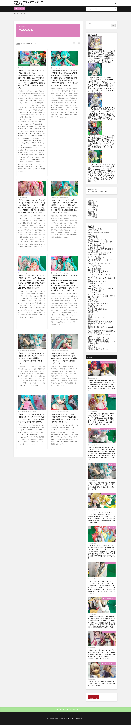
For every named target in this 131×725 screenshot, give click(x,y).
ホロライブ (92, 292)
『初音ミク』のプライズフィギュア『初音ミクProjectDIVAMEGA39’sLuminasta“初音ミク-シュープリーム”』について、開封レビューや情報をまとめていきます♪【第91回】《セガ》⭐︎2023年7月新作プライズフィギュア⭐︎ (64, 283)
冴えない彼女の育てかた (98, 309)
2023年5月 (92, 215)
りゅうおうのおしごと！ (98, 258)
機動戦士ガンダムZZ (96, 323)
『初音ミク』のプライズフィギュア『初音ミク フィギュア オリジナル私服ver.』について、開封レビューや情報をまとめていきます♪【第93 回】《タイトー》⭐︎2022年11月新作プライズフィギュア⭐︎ (64, 206)
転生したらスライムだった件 (100, 338)
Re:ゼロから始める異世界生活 (100, 232)
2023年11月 (93, 204)
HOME (17, 13)
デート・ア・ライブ (96, 283)
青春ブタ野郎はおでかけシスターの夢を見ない (101, 342)
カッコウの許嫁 (94, 269)
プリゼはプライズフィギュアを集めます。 (28, 3)
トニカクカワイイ (95, 285)
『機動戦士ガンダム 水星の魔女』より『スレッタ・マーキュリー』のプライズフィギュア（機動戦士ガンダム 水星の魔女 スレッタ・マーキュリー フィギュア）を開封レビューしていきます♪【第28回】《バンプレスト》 (101, 386)
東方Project (93, 320)
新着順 (18, 43)
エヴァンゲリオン (95, 265)
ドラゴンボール (94, 287)
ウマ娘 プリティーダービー (99, 263)
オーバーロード (94, 267)
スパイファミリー (95, 272)
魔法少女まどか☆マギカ (98, 349)
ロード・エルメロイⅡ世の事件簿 (101, 296)
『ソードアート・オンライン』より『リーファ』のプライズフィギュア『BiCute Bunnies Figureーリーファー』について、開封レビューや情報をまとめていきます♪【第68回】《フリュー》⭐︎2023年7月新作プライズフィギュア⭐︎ (101, 517)
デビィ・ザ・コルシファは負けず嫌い (101, 279)
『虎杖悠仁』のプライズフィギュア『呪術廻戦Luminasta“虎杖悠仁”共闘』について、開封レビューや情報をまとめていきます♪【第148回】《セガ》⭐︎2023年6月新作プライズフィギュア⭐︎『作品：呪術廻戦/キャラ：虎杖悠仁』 (101, 142)
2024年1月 (92, 202)
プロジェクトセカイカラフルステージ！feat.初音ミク (101, 290)
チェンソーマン (94, 276)
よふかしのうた (94, 256)
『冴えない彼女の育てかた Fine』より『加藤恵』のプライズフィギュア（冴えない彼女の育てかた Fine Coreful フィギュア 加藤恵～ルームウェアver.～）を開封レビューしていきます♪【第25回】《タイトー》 (101, 654)
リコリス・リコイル (96, 294)
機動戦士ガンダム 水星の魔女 (100, 321)
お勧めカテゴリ (30, 43)
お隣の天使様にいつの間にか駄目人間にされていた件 (101, 242)
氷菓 (90, 325)
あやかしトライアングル (98, 240)
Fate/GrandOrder (95, 229)
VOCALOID (24, 13)
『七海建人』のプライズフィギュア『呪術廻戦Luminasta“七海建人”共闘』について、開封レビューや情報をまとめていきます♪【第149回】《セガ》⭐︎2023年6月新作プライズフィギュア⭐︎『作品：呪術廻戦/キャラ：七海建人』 (101, 114)
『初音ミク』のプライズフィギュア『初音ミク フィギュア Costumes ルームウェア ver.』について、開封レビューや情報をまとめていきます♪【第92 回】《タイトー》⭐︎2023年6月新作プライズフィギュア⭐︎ (31, 282)
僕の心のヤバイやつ (96, 305)
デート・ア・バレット (97, 281)
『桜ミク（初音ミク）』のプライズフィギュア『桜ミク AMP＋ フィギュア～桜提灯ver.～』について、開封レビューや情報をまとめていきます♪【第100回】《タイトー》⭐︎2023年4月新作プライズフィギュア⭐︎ (31, 206)
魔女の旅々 (92, 347)
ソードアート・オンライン (99, 274)
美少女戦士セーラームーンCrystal (99, 335)
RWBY (90, 234)
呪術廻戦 (91, 312)
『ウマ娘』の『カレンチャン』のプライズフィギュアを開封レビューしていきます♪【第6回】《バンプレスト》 (102, 683)
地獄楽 (91, 314)
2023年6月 (92, 213)
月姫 (90, 316)
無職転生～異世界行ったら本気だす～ (101, 328)
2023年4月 (92, 216)
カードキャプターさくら (98, 271)
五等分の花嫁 (93, 301)
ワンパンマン (93, 298)
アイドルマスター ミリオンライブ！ (101, 261)
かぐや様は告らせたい (97, 245)
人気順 (23, 43)
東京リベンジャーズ (96, 318)
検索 (89, 23)
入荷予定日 (92, 307)
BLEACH (91, 227)
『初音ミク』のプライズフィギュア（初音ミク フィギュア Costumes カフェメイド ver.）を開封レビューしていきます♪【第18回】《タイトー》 (31, 358)
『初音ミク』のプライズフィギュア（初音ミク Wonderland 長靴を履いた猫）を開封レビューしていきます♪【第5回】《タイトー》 (64, 418)
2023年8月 (92, 209)
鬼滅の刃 (91, 345)
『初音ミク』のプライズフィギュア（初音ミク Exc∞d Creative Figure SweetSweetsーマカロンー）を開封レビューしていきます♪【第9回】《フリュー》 (64, 358)
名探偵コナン (93, 311)
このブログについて (96, 247)
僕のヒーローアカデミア (98, 303)
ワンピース (92, 300)
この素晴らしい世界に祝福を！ (101, 249)
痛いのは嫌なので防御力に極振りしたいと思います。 (101, 332)
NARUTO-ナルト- (95, 231)
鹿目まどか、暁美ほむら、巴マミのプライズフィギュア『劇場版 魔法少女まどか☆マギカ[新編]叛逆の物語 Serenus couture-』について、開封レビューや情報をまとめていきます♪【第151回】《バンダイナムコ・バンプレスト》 (101, 56)
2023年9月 (92, 207)
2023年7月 (92, 211)
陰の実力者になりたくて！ (99, 340)
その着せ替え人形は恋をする (100, 252)
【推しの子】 (93, 238)
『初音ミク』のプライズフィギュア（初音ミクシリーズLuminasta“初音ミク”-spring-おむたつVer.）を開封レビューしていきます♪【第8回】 (31, 418)
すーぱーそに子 (94, 251)
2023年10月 (93, 206)
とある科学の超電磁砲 (97, 254)
